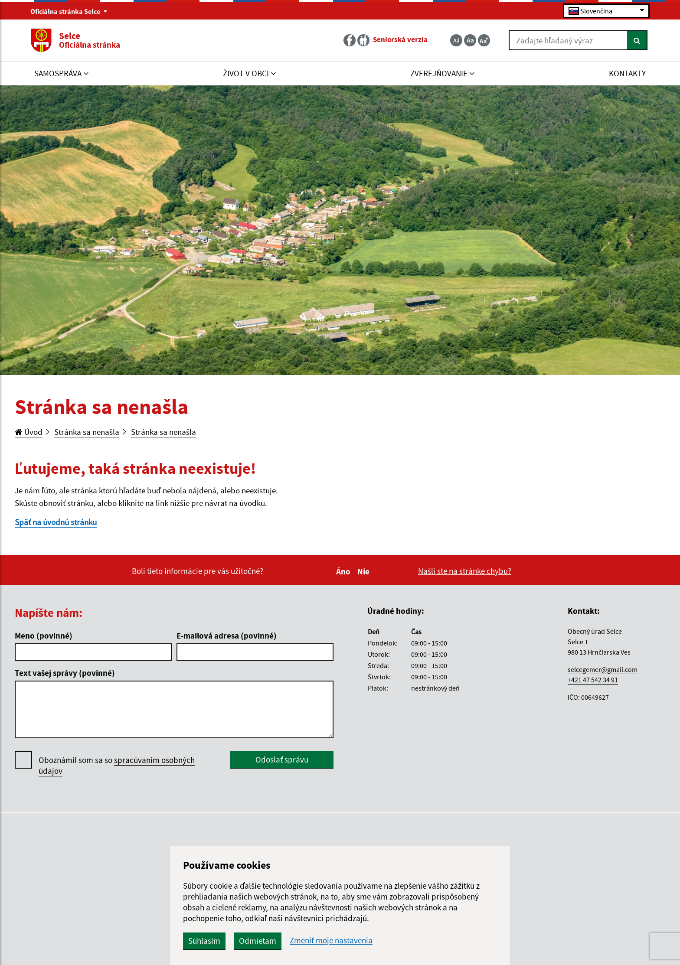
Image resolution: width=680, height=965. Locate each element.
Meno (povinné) (43, 635)
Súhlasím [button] (204, 941)
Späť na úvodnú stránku (56, 522)
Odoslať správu (281, 759)
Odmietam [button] (257, 941)
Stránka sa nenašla (86, 432)
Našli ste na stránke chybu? (464, 571)
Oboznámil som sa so (117, 765)
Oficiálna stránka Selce (69, 11)
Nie (364, 571)
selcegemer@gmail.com (603, 669)
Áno (344, 571)
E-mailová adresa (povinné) (227, 635)
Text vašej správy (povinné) (65, 673)
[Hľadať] (637, 40)
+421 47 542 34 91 (593, 679)
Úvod (28, 432)
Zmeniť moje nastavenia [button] (331, 940)
